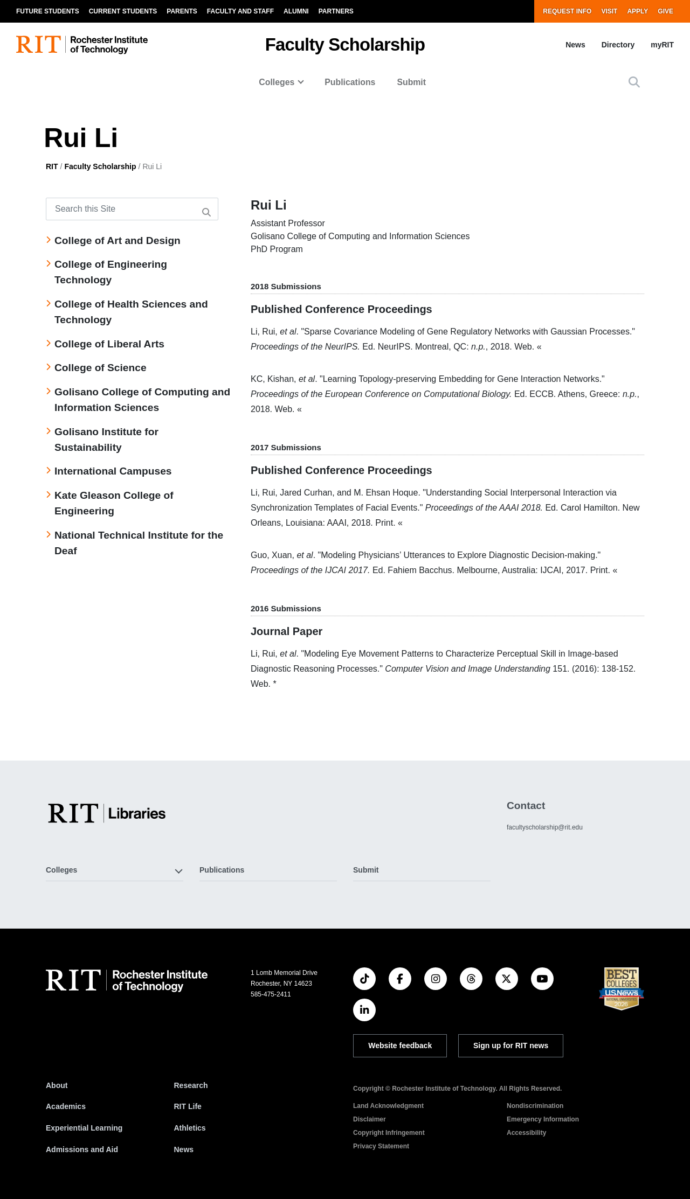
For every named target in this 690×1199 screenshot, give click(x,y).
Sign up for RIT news (510, 1045)
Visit (609, 11)
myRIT (662, 44)
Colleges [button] (61, 870)
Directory (618, 44)
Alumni (296, 11)
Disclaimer (369, 1119)
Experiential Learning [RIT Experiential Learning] (84, 1128)
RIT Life (188, 1106)
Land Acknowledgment (388, 1106)
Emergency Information (543, 1119)
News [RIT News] (184, 1149)
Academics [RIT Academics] (66, 1106)
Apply (637, 11)
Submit (411, 82)
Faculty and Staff (240, 11)
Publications (350, 82)
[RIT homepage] (82, 45)
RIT (52, 166)
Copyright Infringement (389, 1133)
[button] (634, 82)
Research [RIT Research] (191, 1085)
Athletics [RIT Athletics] (190, 1128)
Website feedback (400, 1045)
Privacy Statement (381, 1146)
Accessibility (526, 1133)
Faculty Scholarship (345, 44)
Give (665, 11)
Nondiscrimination (535, 1106)
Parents (182, 11)
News (575, 44)
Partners (336, 11)
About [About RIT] (56, 1085)
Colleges (276, 82)
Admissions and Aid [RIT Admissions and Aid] (82, 1149)
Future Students (47, 11)
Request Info (567, 11)
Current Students (123, 11)
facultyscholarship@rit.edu (545, 827)
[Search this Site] (132, 209)
